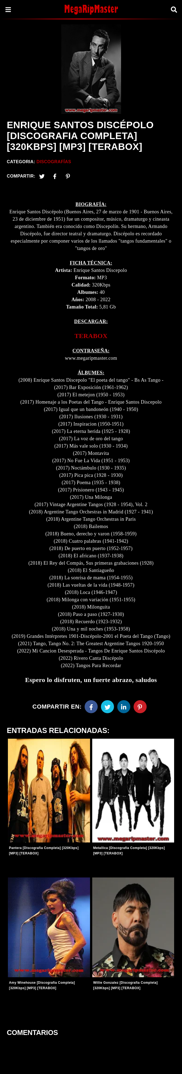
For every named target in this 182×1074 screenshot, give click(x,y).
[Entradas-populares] (49, 791)
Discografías (53, 161)
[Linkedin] (124, 706)
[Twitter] (41, 176)
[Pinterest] (68, 176)
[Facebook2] (54, 176)
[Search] (174, 9)
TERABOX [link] (91, 335)
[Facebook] (91, 706)
